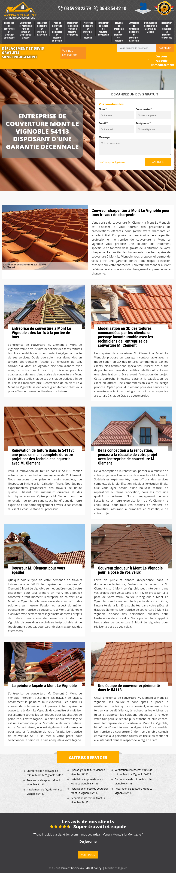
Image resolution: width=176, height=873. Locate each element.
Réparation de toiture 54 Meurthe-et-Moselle (42, 28)
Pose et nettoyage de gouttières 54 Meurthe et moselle (57, 31)
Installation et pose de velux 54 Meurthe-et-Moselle (72, 28)
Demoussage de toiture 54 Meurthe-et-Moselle (150, 27)
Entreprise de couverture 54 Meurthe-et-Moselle (9, 30)
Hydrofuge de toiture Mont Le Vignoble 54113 (88, 772)
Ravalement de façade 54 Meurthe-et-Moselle (103, 28)
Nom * (103, 109)
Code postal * (144, 109)
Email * (103, 123)
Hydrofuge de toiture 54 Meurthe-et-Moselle (88, 30)
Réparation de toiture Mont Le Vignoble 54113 (88, 800)
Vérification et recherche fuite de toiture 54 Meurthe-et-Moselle (25, 30)
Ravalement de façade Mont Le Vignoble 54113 (44, 791)
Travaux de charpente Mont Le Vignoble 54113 (44, 782)
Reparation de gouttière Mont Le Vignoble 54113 (133, 791)
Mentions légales (116, 868)
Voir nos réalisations (69, 53)
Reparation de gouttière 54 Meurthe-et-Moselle (166, 30)
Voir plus (88, 855)
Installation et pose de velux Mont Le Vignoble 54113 (87, 781)
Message (104, 137)
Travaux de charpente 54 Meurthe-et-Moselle (119, 31)
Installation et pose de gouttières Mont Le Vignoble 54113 (89, 791)
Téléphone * (143, 123)
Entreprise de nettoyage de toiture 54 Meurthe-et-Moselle (134, 31)
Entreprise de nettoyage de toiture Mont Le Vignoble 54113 (45, 773)
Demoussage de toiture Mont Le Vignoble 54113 (133, 781)
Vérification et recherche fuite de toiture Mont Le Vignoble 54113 (133, 772)
